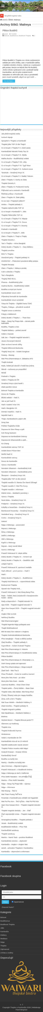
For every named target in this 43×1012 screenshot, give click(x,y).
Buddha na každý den (9, 759)
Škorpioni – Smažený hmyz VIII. (13, 475)
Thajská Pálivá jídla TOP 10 (11, 215)
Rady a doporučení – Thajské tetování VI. (17, 601)
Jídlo (2, 928)
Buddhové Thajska (25, 36)
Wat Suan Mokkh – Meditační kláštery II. (16, 702)
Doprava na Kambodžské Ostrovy (14, 436)
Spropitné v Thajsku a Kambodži (13, 141)
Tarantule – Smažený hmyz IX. (13, 173)
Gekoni (4, 521)
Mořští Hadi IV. (7, 454)
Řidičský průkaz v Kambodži (12, 194)
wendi (6, 34)
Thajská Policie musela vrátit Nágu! (14, 748)
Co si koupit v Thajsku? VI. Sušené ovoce (17, 169)
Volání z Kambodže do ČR (11, 738)
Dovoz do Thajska (8, 394)
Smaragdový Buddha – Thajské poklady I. (17, 820)
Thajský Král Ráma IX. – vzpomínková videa (18, 581)
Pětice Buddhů (10, 30)
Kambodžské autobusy (10, 830)
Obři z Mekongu (7, 539)
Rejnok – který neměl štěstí (11, 546)
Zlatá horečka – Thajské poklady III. (14, 706)
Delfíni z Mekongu (8, 535)
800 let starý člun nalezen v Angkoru (15, 632)
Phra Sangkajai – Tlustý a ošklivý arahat (16, 639)
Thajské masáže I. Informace (12, 489)
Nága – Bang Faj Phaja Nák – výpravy (15, 784)
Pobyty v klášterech (8, 314)
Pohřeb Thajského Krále (10, 426)
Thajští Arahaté (7, 362)
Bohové (6, 36)
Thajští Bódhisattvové (9, 628)
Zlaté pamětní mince (9, 387)
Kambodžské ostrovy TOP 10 (12, 447)
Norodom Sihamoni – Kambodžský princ (16, 472)
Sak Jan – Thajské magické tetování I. (15, 337)
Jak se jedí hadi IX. (8, 401)
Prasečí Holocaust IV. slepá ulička (14, 553)
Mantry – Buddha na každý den (13, 762)
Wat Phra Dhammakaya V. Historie (14, 649)
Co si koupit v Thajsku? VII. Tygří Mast (15, 165)
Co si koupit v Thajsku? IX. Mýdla (14, 155)
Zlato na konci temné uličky (11, 344)
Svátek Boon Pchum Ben (10, 451)
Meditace (3, 939)
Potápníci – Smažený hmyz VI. (13, 504)
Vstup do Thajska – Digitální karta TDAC (16, 303)
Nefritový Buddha (7, 617)
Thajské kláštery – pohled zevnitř (13, 330)
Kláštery (3, 935)
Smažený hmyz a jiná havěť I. (12, 383)
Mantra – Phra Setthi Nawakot (12, 780)
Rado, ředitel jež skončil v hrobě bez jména (17, 366)
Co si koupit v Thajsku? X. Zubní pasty (16, 148)
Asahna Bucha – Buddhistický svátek (15, 286)
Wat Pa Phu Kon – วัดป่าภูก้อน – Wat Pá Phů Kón (20, 801)
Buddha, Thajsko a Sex (10, 327)
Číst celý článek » (9, 81)
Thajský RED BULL (8, 279)
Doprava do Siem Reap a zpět (12, 429)
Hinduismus (5, 734)
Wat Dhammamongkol (9, 621)
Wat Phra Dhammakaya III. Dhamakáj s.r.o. (17, 660)
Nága (2, 942)
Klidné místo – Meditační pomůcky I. (15, 493)
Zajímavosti (4, 949)
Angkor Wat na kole (8, 614)
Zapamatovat (18, 902)
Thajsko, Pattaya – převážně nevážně (15, 307)
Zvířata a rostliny (6, 953)
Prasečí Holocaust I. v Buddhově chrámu (16, 770)
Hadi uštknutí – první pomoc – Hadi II (15, 571)
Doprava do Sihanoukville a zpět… (14, 440)
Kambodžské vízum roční (11, 293)
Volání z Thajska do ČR (10, 380)
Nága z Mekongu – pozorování (13, 525)
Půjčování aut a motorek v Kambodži (15, 190)
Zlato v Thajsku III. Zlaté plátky (13, 197)
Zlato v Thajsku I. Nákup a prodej (13, 268)
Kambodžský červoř (8, 755)
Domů (3, 20)
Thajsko (3, 946)
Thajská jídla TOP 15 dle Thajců (13, 144)
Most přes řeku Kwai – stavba (12, 681)
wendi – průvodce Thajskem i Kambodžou (17, 848)
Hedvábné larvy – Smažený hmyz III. (15, 514)
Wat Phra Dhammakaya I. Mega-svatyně (16, 667)
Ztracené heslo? (8, 907)
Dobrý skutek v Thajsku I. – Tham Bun (15, 318)
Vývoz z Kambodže (8, 465)
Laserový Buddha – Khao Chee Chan (15, 685)
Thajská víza (6, 727)
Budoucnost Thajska (9, 585)
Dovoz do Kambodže (9, 461)
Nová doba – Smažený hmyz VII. (13, 500)
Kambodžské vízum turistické (12, 300)
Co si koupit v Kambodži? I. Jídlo (13, 211)
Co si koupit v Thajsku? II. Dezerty (14, 226)
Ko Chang (5, 443)
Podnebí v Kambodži (9, 229)
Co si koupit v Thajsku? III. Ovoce (14, 222)
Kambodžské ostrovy (9, 458)
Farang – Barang (7, 355)
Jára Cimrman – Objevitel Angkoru (14, 766)
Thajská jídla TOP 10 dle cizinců (13, 479)
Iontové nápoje (7, 137)
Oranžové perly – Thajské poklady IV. (15, 257)
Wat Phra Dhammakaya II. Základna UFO (17, 359)
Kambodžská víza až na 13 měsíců (14, 741)
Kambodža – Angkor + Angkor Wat (14, 844)
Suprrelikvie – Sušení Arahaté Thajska (15, 646)
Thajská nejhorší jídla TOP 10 (12, 208)
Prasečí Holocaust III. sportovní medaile (16, 567)
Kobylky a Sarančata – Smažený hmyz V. (17, 507)
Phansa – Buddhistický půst (11, 282)
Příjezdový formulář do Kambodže (14, 296)
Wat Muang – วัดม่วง (9, 791)
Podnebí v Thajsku (8, 376)
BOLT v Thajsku (7, 254)
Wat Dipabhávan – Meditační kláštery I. (16, 713)
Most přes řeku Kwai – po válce (13, 678)
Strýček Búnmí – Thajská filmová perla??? (17, 720)
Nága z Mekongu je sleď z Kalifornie (15, 773)
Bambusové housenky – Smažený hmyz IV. (17, 511)
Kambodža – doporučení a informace (15, 851)
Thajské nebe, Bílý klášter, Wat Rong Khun (17, 692)
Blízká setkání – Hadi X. (10, 398)
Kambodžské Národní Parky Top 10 (14, 151)
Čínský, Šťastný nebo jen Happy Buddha (16, 695)
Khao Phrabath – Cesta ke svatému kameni (17, 674)
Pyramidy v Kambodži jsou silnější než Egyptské (19, 798)
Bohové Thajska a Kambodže (12, 390)
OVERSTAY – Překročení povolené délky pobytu (19, 261)
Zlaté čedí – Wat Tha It (10, 670)
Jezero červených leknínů (11, 341)
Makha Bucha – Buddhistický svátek (15, 158)
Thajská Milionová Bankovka (12, 348)
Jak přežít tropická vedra (12, 16)
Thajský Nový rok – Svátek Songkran (15, 352)
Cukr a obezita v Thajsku (10, 272)
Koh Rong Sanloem (8, 433)
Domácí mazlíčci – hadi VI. (11, 412)
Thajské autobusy (8, 834)
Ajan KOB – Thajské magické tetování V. (16, 605)
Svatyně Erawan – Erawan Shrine (14, 752)
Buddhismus (14, 36)
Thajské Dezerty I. (8, 240)
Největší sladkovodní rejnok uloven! (14, 745)
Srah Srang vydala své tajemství (13, 663)
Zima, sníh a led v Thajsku (11, 699)
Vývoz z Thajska (7, 497)
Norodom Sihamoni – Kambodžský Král (16, 468)
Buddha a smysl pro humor (11, 289)
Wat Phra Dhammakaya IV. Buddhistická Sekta (19, 653)
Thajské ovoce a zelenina (11, 311)
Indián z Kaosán (7, 334)
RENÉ (3, 373)
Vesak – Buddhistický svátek (12, 823)
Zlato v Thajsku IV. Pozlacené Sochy (15, 187)
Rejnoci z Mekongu (8, 528)
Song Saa (5, 422)
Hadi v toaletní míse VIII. (10, 405)
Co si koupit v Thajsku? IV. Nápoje (14, 219)
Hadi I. (3, 574)
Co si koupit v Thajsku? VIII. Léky (14, 162)
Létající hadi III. (7, 564)
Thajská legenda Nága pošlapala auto (15, 624)
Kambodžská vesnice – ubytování (14, 841)
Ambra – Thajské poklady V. (12, 204)
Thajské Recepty (7, 265)
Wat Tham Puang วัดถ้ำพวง (11, 794)
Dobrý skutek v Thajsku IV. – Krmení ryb (16, 557)
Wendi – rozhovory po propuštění (14, 369)
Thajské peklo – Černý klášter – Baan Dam (17, 688)
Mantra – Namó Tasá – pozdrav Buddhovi (17, 837)
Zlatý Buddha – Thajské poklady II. (14, 642)
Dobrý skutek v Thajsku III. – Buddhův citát (17, 560)
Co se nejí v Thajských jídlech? (13, 201)
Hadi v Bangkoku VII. (9, 408)
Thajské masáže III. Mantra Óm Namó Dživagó (19, 482)
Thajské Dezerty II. (8, 183)
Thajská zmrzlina (7, 250)
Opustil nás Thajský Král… (11, 589)
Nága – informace (8, 787)
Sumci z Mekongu (8, 550)
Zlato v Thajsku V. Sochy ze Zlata (14, 180)
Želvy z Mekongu (7, 532)
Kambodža (4, 931)
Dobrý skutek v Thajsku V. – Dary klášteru (17, 247)
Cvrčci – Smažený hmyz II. (11, 518)
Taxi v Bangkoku (7, 275)
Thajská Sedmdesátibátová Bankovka (15, 635)
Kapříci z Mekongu (8, 543)
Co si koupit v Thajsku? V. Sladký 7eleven (17, 176)
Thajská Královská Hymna (11, 731)
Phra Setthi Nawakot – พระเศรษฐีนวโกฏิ (16, 777)
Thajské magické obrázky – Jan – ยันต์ (16, 810)
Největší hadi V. (7, 415)
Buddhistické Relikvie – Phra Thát (14, 827)
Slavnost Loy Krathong (10, 724)
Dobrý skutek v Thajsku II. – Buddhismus (16, 578)
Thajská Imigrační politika (11, 709)
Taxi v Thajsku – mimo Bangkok (13, 243)
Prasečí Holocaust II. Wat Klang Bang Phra (17, 592)
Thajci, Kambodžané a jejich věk (13, 419)
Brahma (4, 716)
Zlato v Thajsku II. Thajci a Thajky (14, 236)
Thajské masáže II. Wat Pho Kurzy (14, 486)
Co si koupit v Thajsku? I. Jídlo (13, 233)
